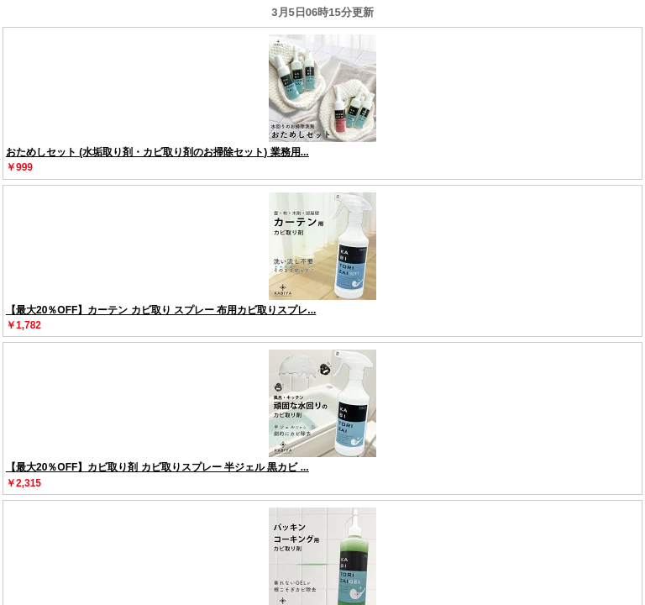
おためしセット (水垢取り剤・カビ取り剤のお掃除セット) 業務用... (157, 152)
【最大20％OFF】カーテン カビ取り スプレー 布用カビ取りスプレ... (161, 310)
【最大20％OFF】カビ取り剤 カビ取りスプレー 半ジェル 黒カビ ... (157, 467)
